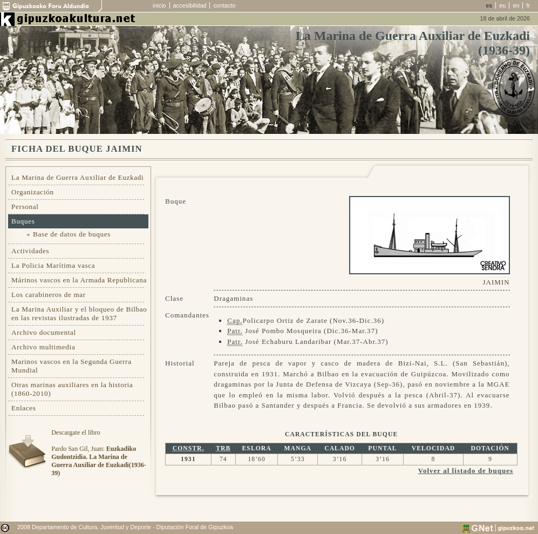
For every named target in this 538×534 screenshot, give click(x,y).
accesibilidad (190, 5)
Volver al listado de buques (465, 471)
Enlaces (23, 408)
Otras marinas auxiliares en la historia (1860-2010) (72, 389)
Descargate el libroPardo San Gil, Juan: (98, 453)
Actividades (30, 251)
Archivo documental (43, 332)
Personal (25, 206)
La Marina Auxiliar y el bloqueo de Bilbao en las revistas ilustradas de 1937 (79, 313)
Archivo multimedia (43, 347)
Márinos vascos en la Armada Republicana (79, 280)
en (516, 5)
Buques (23, 221)
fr (528, 5)
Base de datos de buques (72, 234)
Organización (32, 192)
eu (502, 5)
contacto (224, 5)
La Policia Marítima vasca (53, 265)
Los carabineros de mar (48, 294)
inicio (159, 5)
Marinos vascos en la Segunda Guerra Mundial (71, 365)
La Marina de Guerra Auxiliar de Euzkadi (77, 177)
